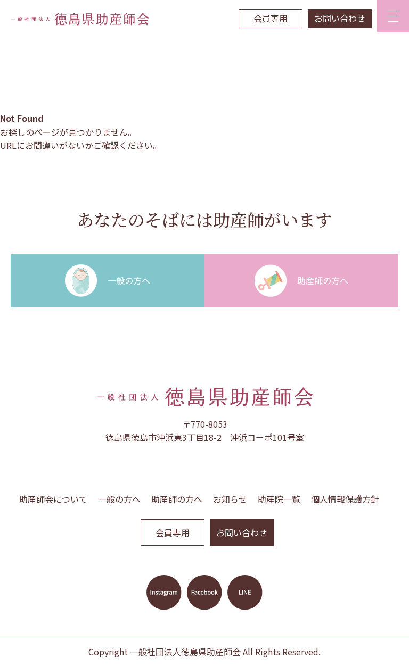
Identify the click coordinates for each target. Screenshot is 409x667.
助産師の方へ (176, 499)
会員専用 (270, 18)
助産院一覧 (279, 499)
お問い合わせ (339, 18)
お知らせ (230, 499)
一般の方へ (119, 499)
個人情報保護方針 (345, 499)
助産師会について (53, 499)
